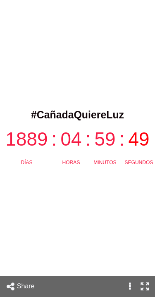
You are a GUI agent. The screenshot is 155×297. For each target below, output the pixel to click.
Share (20, 286)
